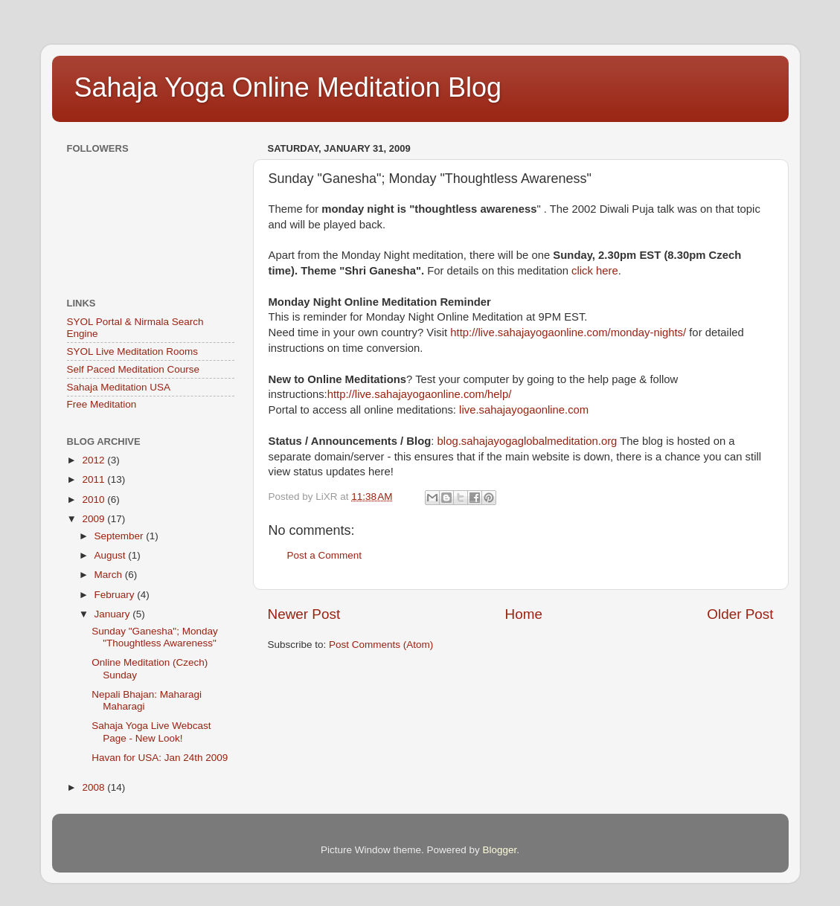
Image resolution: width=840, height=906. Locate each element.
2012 (94, 460)
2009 (94, 518)
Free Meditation (102, 404)
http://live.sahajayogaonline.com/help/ (419, 394)
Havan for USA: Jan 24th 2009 (160, 757)
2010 (94, 499)
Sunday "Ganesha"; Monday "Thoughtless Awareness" (154, 637)
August (111, 555)
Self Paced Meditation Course (133, 369)
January (113, 614)
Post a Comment (324, 555)
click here (594, 271)
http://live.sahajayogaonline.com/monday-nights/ (568, 332)
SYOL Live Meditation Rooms (133, 351)
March (109, 574)
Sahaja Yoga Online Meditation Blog (287, 87)
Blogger (500, 849)
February (116, 594)
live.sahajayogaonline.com (524, 410)
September (120, 536)
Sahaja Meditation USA (119, 387)
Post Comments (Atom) (381, 644)
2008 (94, 787)
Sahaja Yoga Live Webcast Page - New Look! (151, 731)
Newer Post (304, 614)
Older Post (740, 614)
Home (523, 614)
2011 (94, 479)
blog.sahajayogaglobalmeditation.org (527, 441)
